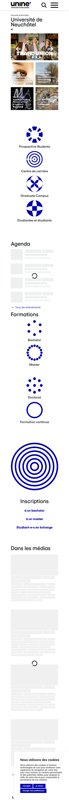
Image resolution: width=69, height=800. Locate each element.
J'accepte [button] (26, 786)
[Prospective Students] (34, 135)
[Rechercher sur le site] (44, 5)
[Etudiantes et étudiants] (34, 209)
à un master (34, 519)
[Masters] (34, 353)
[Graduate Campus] (34, 185)
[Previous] (18, 49)
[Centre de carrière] (34, 160)
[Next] (51, 49)
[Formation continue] (34, 411)
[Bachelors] (34, 329)
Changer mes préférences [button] (33, 791)
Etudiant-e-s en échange (35, 527)
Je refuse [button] (39, 786)
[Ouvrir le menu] (54, 5)
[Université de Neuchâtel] (21, 5)
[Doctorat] (34, 386)
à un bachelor (34, 510)
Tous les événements (28, 307)
